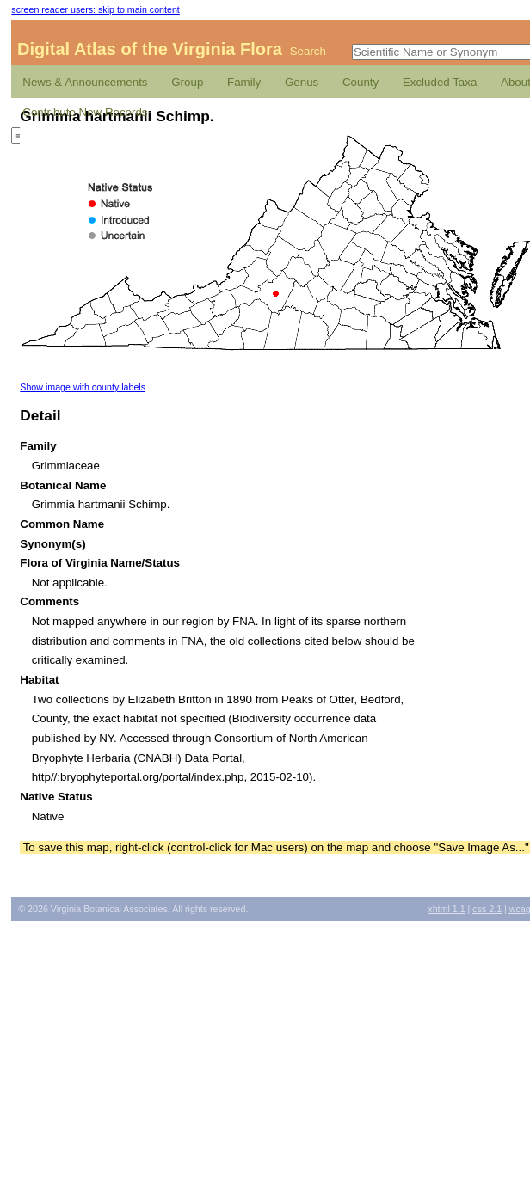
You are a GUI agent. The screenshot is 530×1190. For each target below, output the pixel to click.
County (360, 82)
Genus (301, 82)
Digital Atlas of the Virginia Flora (149, 49)
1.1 (446, 909)
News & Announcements (84, 82)
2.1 (487, 909)
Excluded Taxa (440, 82)
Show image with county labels (82, 387)
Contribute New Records (84, 112)
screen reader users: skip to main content (95, 9)
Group (187, 82)
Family (244, 82)
